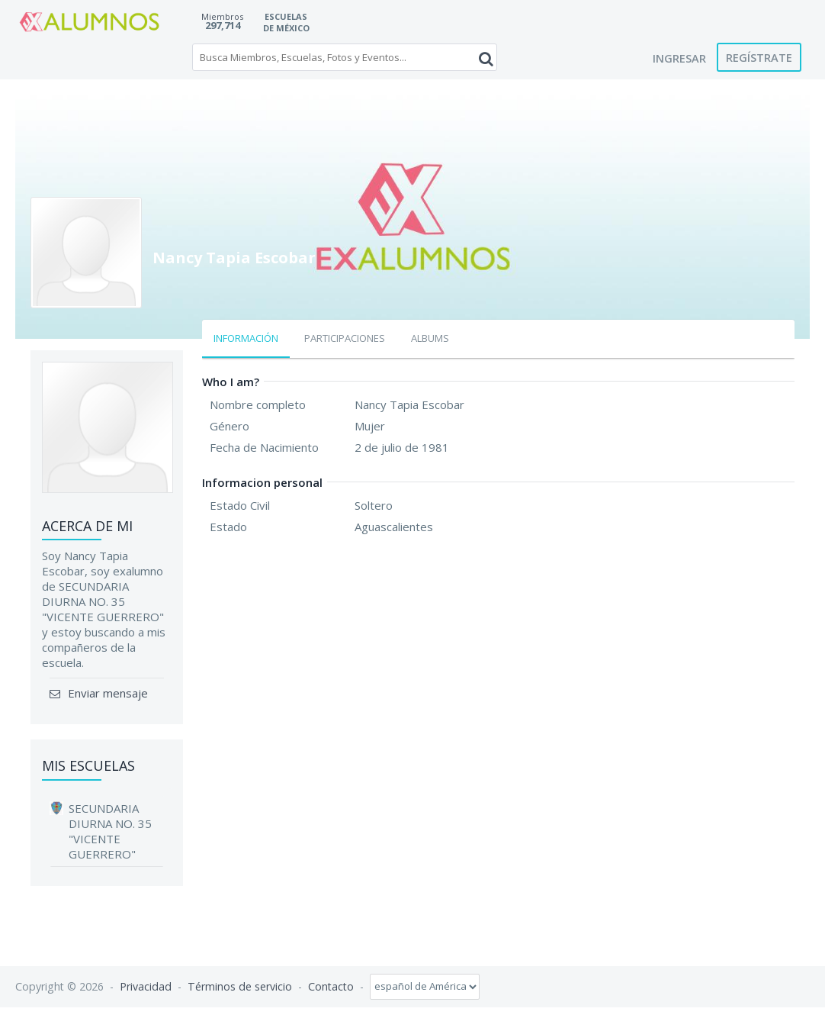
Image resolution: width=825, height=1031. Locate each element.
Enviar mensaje (106, 693)
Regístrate (759, 57)
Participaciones (344, 338)
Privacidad (146, 985)
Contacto (331, 985)
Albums (430, 338)
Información (245, 338)
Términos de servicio (240, 985)
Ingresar (679, 58)
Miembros (222, 16)
